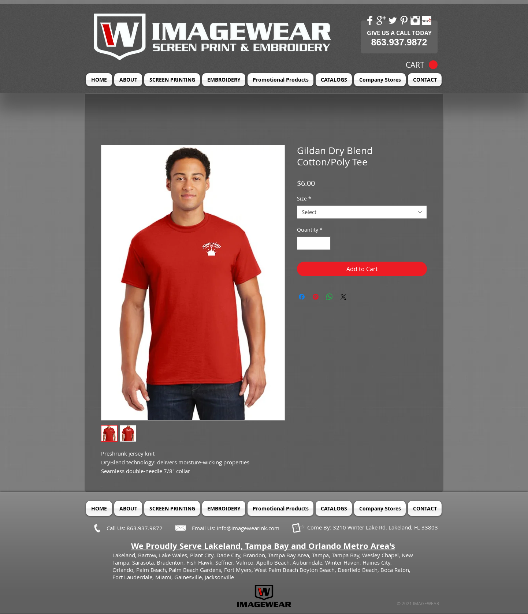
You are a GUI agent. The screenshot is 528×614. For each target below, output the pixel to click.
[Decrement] (302, 243)
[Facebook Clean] (370, 20)
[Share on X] (343, 296)
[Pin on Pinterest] (315, 296)
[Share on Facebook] (301, 296)
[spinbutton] (313, 243)
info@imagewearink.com (248, 528)
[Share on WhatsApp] (329, 296)
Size (304, 198)
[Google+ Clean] (381, 20)
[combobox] (362, 212)
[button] (422, 65)
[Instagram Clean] (415, 20)
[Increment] (325, 243)
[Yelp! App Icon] (426, 20)
